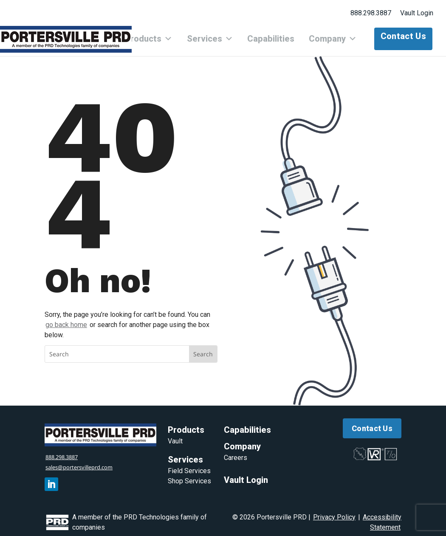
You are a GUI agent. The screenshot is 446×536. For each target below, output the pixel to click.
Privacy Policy (334, 512)
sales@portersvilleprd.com (88, 461)
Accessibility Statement (382, 517)
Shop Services (189, 476)
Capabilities (278, 36)
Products (167, 36)
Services (223, 36)
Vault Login (416, 13)
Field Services (189, 466)
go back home (66, 319)
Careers (235, 453)
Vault (175, 436)
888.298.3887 (370, 13)
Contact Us (403, 36)
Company (335, 36)
